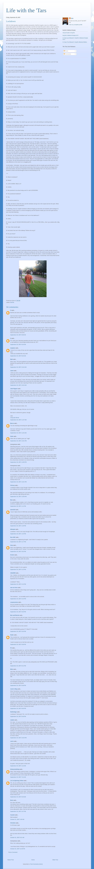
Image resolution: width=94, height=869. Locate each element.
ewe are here (14, 587)
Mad (11, 359)
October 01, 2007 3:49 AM (17, 819)
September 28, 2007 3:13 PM (18, 569)
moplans (12, 348)
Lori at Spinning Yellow (16, 780)
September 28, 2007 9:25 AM (18, 356)
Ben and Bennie (14, 615)
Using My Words (14, 417)
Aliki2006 (12, 573)
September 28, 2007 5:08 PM (18, 644)
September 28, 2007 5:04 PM (18, 631)
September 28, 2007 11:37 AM (18, 420)
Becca (12, 423)
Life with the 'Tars (26, 10)
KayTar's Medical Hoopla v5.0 (70, 35)
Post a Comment (12, 852)
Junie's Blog (13, 689)
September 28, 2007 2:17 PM (18, 541)
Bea (11, 500)
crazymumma (14, 602)
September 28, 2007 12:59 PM (18, 496)
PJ (11, 648)
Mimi (11, 669)
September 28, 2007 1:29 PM (18, 525)
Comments (67, 54)
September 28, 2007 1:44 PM (18, 533)
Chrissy (12, 485)
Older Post (55, 859)
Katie (11, 436)
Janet (11, 370)
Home (33, 859)
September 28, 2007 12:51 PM (18, 482)
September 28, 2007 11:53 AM (18, 433)
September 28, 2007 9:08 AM (18, 335)
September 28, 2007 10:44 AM (18, 367)
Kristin (12, 555)
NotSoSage (13, 712)
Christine (12, 823)
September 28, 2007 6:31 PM (18, 665)
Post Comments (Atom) (36, 864)
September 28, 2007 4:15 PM (18, 598)
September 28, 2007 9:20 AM (18, 344)
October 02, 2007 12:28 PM (17, 848)
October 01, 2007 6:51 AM (17, 837)
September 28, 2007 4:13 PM (18, 584)
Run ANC (13, 537)
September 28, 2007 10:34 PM (18, 737)
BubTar (12, 302)
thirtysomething (14, 769)
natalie (12, 720)
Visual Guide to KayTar (69, 32)
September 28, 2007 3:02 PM (18, 551)
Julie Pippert (13, 388)
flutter (12, 635)
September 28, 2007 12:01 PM (18, 441)
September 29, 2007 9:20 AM (18, 797)
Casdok (12, 815)
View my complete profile (75, 24)
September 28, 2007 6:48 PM (18, 685)
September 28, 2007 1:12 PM (18, 506)
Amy (11, 545)
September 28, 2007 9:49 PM (18, 716)
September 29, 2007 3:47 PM (18, 811)
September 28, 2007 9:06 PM (18, 708)
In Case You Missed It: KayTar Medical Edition (75, 42)
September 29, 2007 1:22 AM (18, 766)
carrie (11, 741)
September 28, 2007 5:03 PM (18, 611)
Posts (66, 51)
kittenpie (12, 529)
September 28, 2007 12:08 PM (18, 462)
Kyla (72, 18)
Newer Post (11, 859)
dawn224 (12, 509)
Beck (11, 800)
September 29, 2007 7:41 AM (18, 777)
